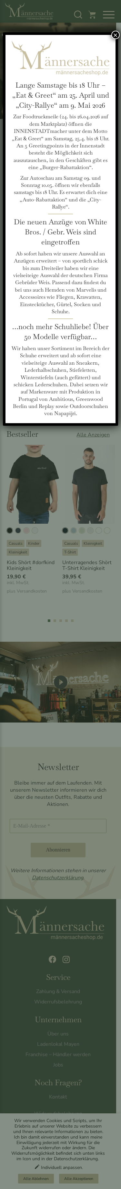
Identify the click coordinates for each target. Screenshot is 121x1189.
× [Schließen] (115, 35)
